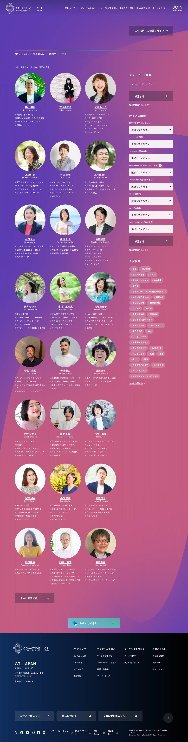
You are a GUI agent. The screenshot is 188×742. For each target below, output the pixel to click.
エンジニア (67, 182)
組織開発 (37, 317)
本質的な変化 (137, 325)
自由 (149, 331)
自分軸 (36, 249)
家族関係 (54, 253)
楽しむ (36, 569)
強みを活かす (91, 182)
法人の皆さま (141, 8)
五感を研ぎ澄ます (139, 365)
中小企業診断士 (33, 185)
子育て (70, 314)
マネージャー (91, 509)
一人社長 (19, 246)
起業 (23, 182)
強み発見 (157, 280)
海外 (100, 314)
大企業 (88, 189)
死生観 (148, 308)
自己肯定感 (136, 331)
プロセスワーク (33, 121)
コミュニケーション (94, 128)
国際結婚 (19, 125)
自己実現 (145, 268)
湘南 (101, 182)
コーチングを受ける (109, 8)
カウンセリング (156, 325)
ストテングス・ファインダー (62, 569)
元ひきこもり (137, 353)
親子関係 (67, 505)
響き (87, 378)
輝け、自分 (104, 185)
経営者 (68, 189)
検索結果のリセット (138, 104)
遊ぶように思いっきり (141, 319)
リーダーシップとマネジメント (28, 378)
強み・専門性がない (140, 297)
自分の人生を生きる (23, 249)
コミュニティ (79, 669)
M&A (17, 121)
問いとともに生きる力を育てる (28, 509)
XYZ (37, 512)
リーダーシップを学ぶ (107, 662)
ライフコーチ (91, 505)
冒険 (145, 359)
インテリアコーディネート (26, 441)
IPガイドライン (81, 732)
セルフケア (158, 365)
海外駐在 (54, 378)
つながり (54, 249)
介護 (94, 385)
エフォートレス (92, 569)
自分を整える (56, 505)
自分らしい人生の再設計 (25, 381)
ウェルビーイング (101, 114)
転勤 (151, 353)
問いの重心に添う (23, 505)
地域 (133, 268)
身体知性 (107, 381)
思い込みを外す (138, 348)
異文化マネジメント (94, 253)
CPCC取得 (20, 185)
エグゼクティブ (22, 256)
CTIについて (70, 8)
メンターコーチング (23, 519)
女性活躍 (64, 378)
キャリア (104, 125)
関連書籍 (77, 675)
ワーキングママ (138, 336)
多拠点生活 (20, 114)
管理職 (65, 381)
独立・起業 (90, 118)
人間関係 (64, 253)
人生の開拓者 (91, 185)
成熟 (33, 516)
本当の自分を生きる (100, 378)
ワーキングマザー (58, 328)
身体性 (29, 114)
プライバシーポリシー (59, 732)
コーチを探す (130, 655)
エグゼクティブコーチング (61, 185)
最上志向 (19, 569)
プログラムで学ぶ (88, 8)
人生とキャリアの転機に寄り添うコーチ (30, 386)
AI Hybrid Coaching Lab (24, 512)
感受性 (71, 246)
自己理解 (64, 249)
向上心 (28, 569)
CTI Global (96, 732)
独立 (23, 189)
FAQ (132, 8)
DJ (23, 121)
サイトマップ (158, 669)
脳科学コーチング (139, 280)
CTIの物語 (77, 662)
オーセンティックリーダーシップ (99, 573)
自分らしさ (55, 455)
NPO (17, 182)
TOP (16, 54)
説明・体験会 (103, 669)
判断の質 (19, 516)
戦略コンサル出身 (23, 118)
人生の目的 (26, 253)
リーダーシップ (92, 125)
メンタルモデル (138, 370)
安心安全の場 (137, 302)
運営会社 (111, 732)
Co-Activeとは (79, 655)
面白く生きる (56, 324)
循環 (113, 378)
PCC (99, 118)
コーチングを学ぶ (105, 655)
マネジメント (56, 196)
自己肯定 (74, 249)
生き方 (41, 328)
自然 (87, 385)
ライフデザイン (92, 132)
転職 (35, 253)
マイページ (161, 8)
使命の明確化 (137, 274)
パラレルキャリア (93, 256)
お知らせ (123, 8)
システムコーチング (23, 317)
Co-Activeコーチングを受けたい (33, 54)
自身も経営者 (38, 118)
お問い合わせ (159, 649)
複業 (87, 381)
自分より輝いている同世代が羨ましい (148, 291)
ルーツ (53, 246)
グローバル (55, 182)
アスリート (30, 125)
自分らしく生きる (93, 121)
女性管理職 (154, 302)
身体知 (88, 114)
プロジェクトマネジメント (26, 448)
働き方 (24, 314)
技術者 (18, 444)
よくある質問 (158, 655)
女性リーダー (31, 246)
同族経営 (62, 246)
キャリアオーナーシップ (95, 246)
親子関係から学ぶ (139, 342)
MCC (27, 516)
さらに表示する (136, 383)
